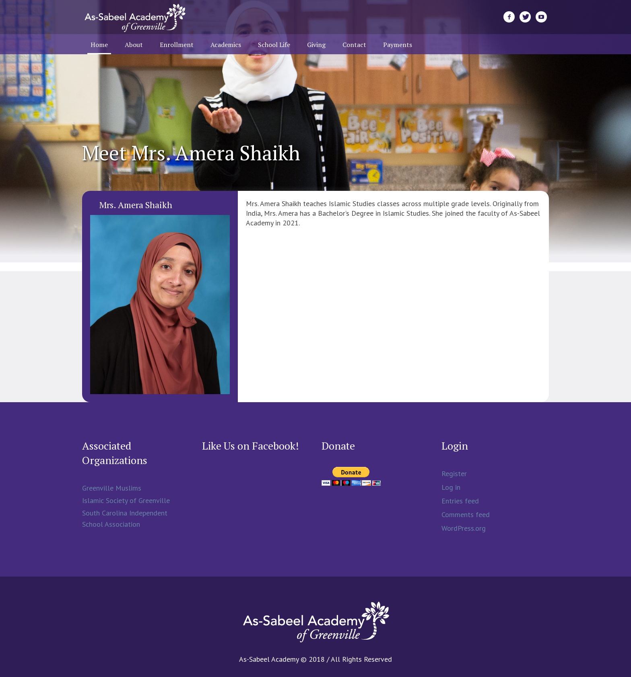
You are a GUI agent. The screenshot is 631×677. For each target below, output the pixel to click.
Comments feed (465, 514)
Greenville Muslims (111, 488)
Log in (450, 487)
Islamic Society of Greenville (126, 500)
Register (454, 473)
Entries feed (460, 500)
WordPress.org (463, 528)
